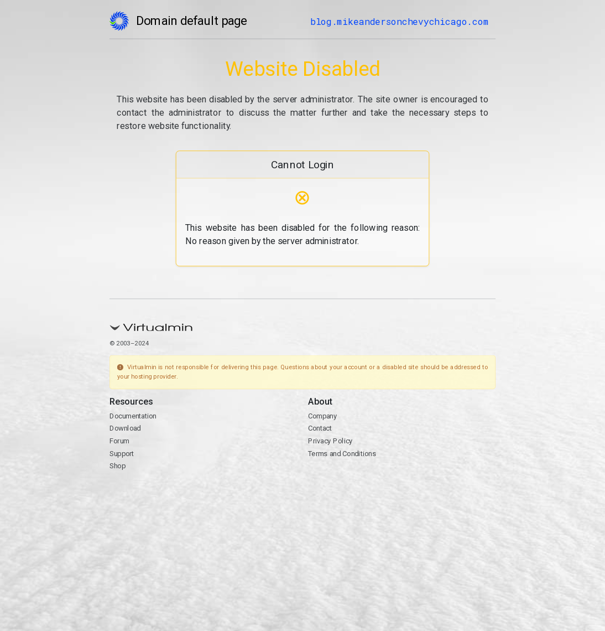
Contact (320, 429)
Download (125, 429)
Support (121, 453)
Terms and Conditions (342, 453)
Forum (119, 441)
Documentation (133, 416)
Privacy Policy (330, 441)
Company (322, 416)
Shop (117, 466)
